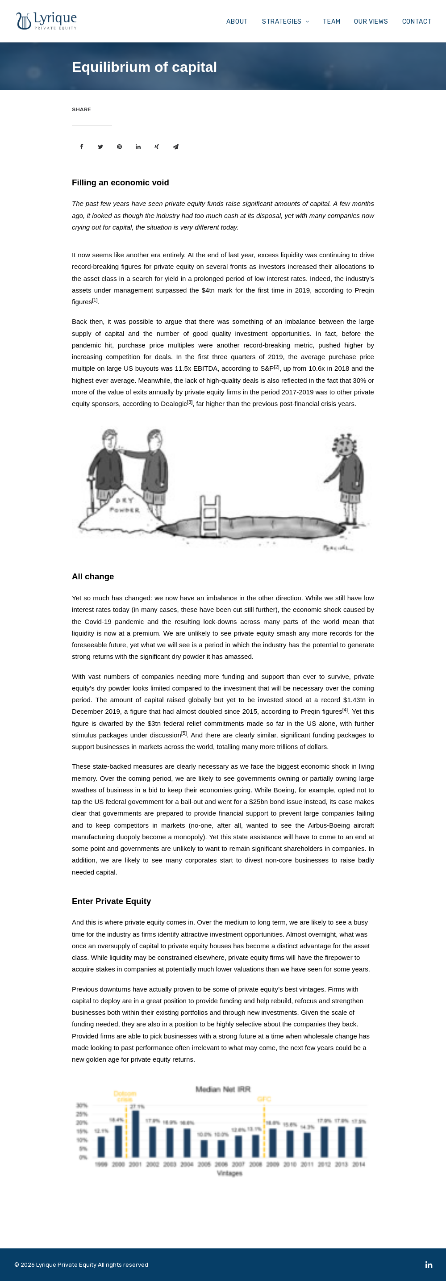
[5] (184, 733)
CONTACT (417, 21)
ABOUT (237, 21)
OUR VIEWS (371, 21)
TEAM (331, 21)
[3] (190, 402)
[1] (95, 300)
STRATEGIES (285, 21)
